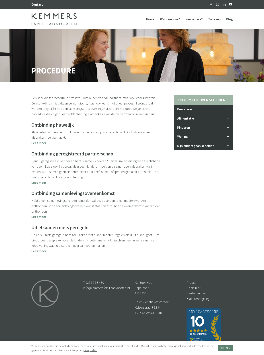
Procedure (203, 109)
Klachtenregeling (198, 299)
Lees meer (38, 143)
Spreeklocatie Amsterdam (152, 302)
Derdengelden (196, 293)
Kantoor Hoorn (145, 282)
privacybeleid (90, 350)
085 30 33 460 (94, 282)
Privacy (191, 282)
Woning (203, 136)
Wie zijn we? (194, 19)
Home (150, 19)
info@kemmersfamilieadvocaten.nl (106, 288)
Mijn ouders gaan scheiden (203, 146)
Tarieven (214, 19)
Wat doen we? (170, 19)
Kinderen (203, 127)
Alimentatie (203, 118)
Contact (37, 4)
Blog (229, 19)
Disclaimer (193, 288)
